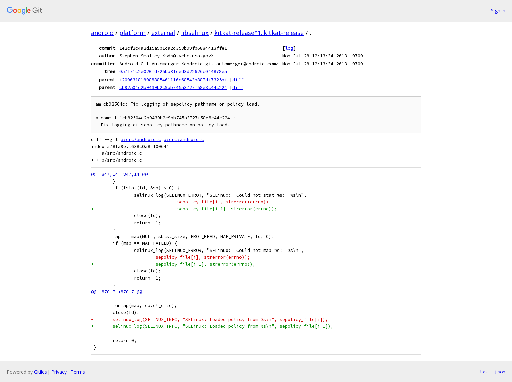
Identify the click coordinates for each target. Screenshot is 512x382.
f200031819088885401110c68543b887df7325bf (173, 80)
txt (484, 372)
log (289, 48)
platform (132, 33)
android (102, 33)
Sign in (498, 10)
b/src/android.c (184, 139)
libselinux (195, 33)
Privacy (59, 372)
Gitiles (40, 372)
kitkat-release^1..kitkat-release (259, 33)
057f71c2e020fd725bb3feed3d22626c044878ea (173, 71)
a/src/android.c (141, 139)
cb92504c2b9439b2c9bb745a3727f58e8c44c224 (173, 87)
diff (237, 80)
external (163, 33)
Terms (78, 372)
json (499, 372)
